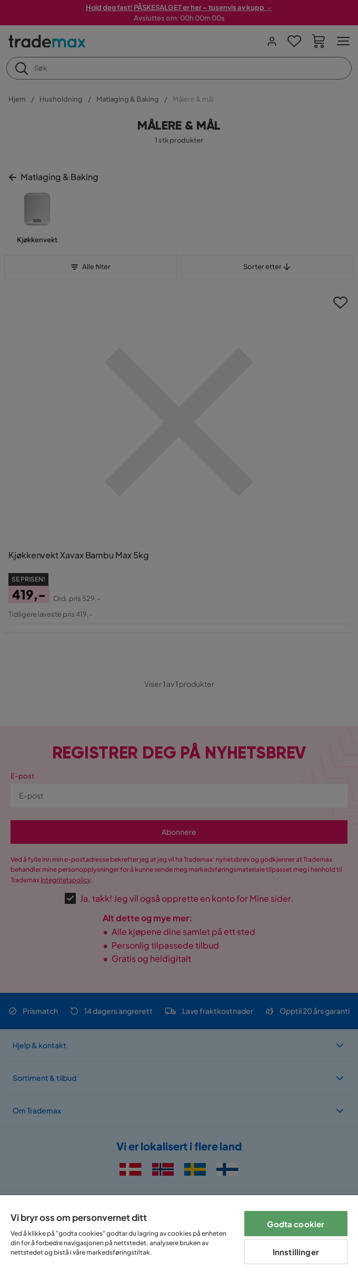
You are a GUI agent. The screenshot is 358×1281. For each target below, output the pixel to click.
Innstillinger (296, 1252)
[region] (179, 1238)
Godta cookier (295, 1224)
